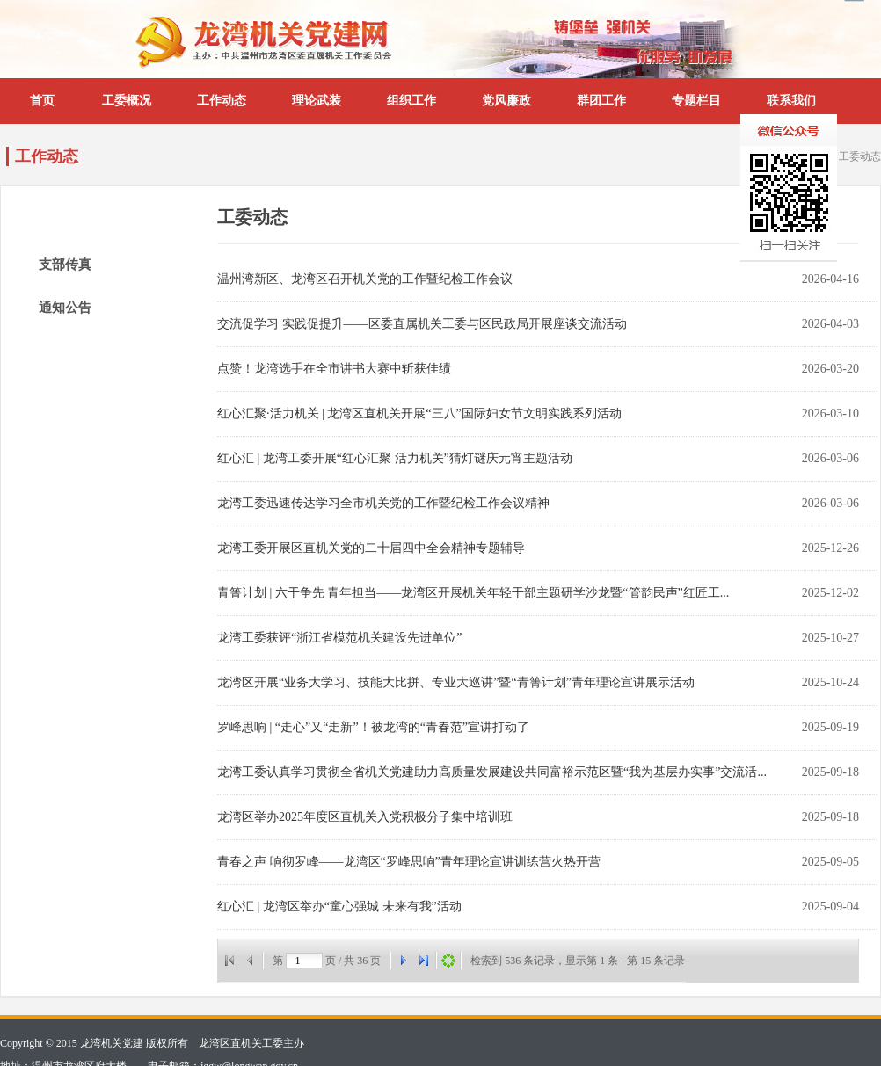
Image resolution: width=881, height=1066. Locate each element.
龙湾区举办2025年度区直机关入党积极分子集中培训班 (365, 816)
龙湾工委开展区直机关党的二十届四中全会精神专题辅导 (371, 548)
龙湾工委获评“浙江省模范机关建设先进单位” (339, 637)
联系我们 (791, 100)
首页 (42, 100)
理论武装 (316, 100)
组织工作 (411, 100)
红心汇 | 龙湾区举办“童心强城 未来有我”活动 (339, 906)
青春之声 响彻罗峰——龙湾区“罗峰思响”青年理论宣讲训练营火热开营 (409, 861)
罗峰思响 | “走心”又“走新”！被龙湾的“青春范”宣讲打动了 (373, 727)
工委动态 (860, 156)
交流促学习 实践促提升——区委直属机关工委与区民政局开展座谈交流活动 (422, 323)
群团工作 (601, 100)
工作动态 (221, 100)
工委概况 (126, 100)
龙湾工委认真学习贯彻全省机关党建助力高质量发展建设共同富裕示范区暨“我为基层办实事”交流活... (492, 772)
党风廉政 (506, 100)
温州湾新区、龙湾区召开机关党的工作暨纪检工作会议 (365, 279)
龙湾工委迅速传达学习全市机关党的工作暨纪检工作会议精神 (383, 503)
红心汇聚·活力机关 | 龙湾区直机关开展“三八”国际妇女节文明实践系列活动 (419, 413)
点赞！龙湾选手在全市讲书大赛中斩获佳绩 (334, 368)
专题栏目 (696, 100)
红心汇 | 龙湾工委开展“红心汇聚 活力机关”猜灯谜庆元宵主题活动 (394, 458)
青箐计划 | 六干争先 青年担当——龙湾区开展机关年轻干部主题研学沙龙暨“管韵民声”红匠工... (473, 592)
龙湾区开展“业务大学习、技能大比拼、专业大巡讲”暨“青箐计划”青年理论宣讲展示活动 (456, 682)
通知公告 (65, 308)
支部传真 (65, 264)
